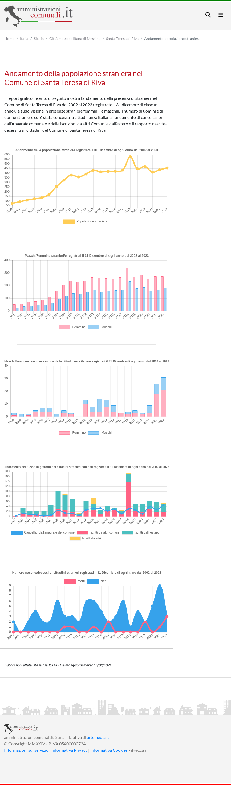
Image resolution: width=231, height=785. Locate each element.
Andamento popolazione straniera (172, 38)
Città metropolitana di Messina (74, 38)
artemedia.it (98, 737)
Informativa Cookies (109, 750)
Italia (24, 38)
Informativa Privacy (69, 750)
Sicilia (39, 38)
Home (9, 38)
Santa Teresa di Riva (122, 38)
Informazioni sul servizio (26, 750)
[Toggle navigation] (208, 15)
